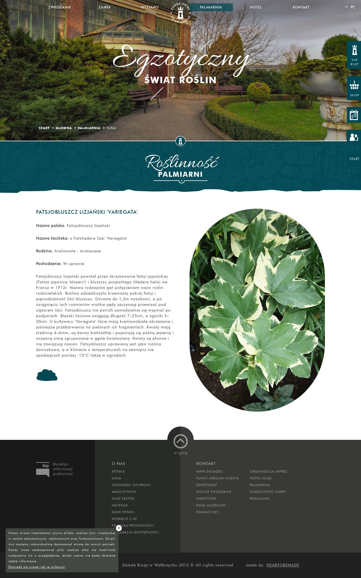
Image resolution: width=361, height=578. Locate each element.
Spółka (118, 471)
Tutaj (111, 128)
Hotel (256, 7)
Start (44, 128)
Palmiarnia (89, 128)
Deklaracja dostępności (135, 532)
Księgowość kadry (268, 492)
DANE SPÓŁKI (123, 512)
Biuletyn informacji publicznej (63, 469)
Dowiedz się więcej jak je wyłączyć (36, 567)
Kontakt (301, 7)
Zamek (105, 7)
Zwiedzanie (60, 7)
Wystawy (150, 7)
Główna (64, 128)
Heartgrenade (283, 565)
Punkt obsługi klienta (217, 478)
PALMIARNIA (260, 485)
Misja (116, 478)
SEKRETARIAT (206, 485)
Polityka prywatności (133, 526)
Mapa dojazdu (209, 471)
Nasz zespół (123, 498)
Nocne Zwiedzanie (214, 492)
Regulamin (260, 498)
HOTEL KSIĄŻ (261, 478)
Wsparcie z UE (124, 519)
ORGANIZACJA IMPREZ (268, 471)
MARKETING (206, 498)
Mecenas (120, 505)
